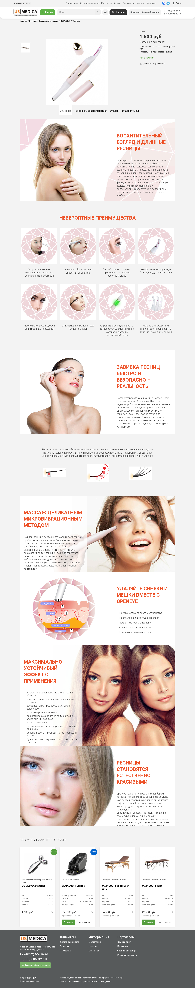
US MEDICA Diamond (33, 885)
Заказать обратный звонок (144, 12)
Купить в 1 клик (85, 922)
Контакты (152, 3)
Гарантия (64, 946)
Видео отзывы (130, 110)
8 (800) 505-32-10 (172, 13)
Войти (176, 3)
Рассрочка (106, 3)
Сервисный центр (126, 950)
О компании (72, 3)
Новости (140, 3)
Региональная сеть (127, 955)
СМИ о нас (94, 950)
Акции (117, 3)
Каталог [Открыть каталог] (47, 12)
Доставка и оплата (89, 3)
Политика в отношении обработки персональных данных (85, 981)
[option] (25, 47)
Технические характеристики (90, 110)
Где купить (128, 3)
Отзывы (114, 110)
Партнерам (122, 946)
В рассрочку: (71, 916)
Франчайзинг (124, 942)
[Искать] (98, 12)
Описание (65, 110)
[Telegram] (168, 3)
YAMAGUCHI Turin (152, 885)
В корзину (68, 922)
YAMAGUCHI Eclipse (73, 885)
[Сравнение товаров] (105, 12)
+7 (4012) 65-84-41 (172, 10)
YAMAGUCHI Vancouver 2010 (115, 887)
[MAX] (163, 3)
